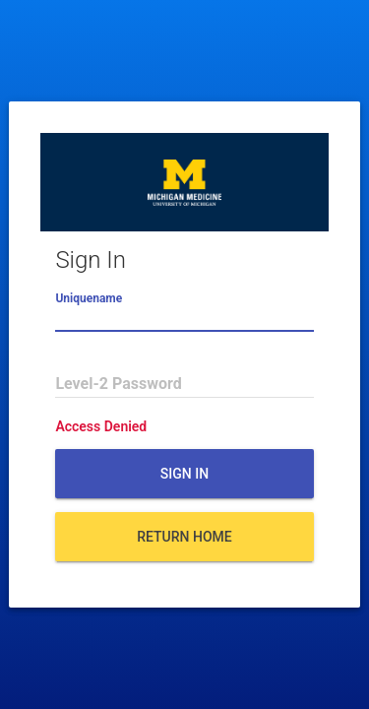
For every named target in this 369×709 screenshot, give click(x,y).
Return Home (184, 536)
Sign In (184, 473)
